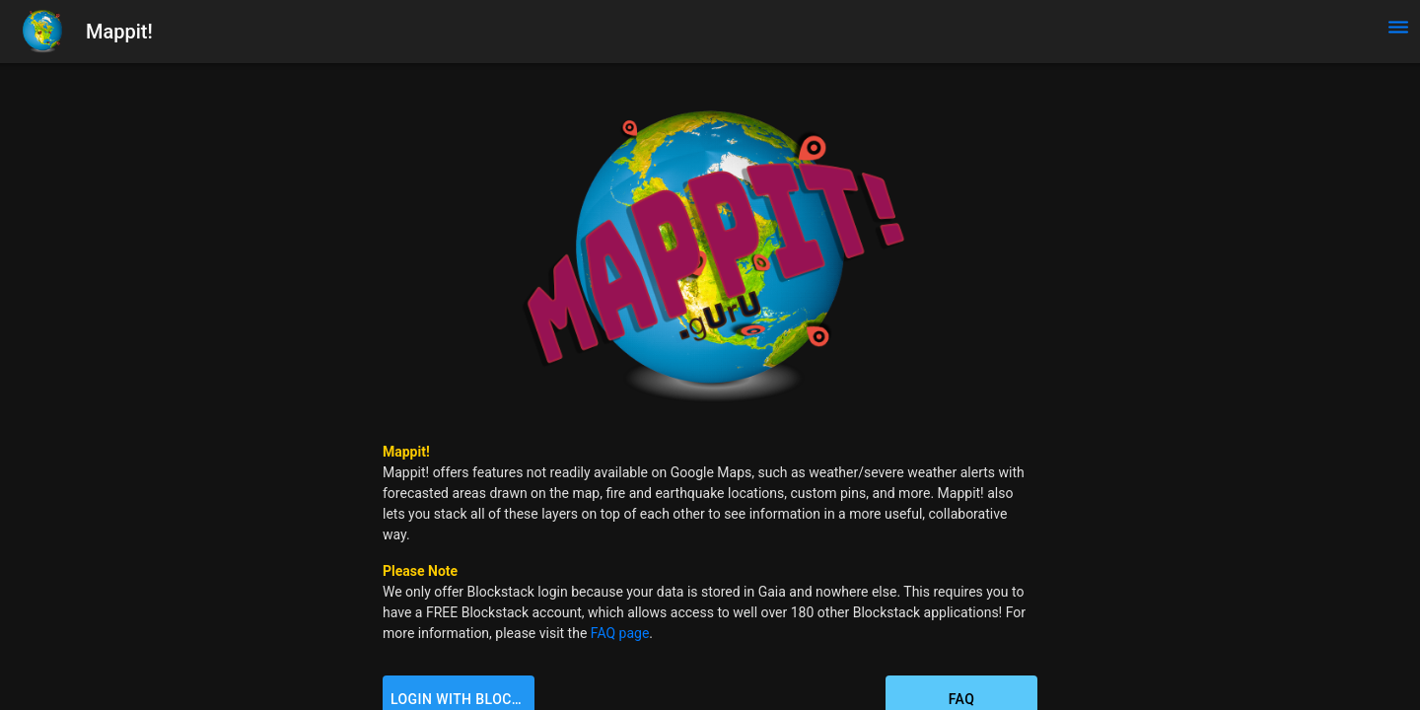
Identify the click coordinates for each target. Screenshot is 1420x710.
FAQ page (620, 633)
